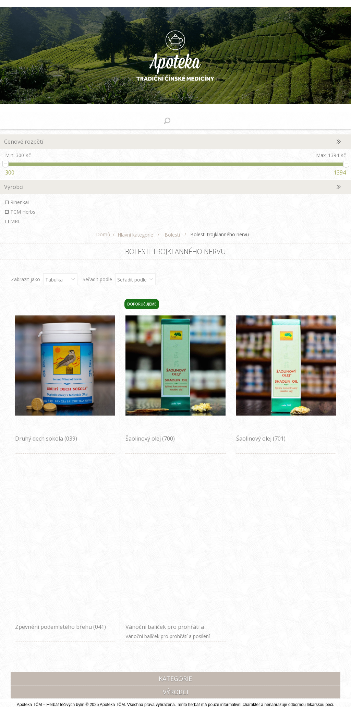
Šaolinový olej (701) (261, 438)
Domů (103, 234)
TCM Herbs (22, 211)
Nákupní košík (184, 120)
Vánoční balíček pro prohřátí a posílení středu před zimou (164, 630)
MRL (15, 221)
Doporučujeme (141, 304)
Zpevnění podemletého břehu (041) (60, 627)
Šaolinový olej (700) (150, 438)
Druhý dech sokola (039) (46, 438)
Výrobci (13, 187)
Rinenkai (19, 202)
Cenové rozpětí (23, 141)
